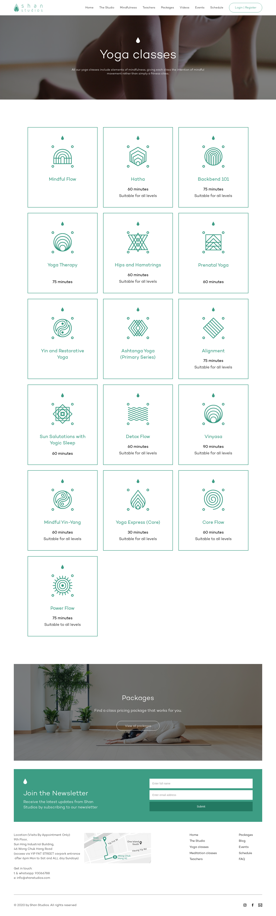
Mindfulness (128, 7)
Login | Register (245, 7)
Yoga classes (199, 847)
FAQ (242, 859)
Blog (242, 841)
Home (89, 7)
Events (200, 7)
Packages (167, 7)
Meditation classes (203, 853)
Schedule (216, 7)
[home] (28, 8)
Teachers (149, 7)
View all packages (138, 726)
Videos (184, 7)
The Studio (106, 7)
